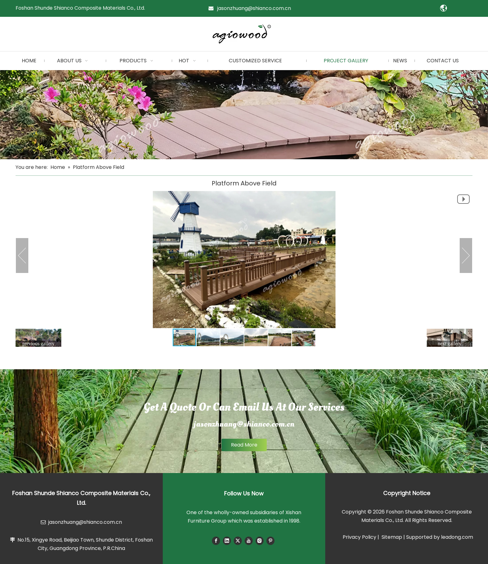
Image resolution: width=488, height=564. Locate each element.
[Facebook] (216, 540)
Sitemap (392, 537)
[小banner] (244, 114)
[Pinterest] (270, 540)
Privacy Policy (359, 537)
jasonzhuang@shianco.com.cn (254, 8)
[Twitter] (238, 540)
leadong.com (457, 537)
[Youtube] (249, 540)
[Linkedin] (227, 540)
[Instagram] (260, 540)
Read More (244, 444)
